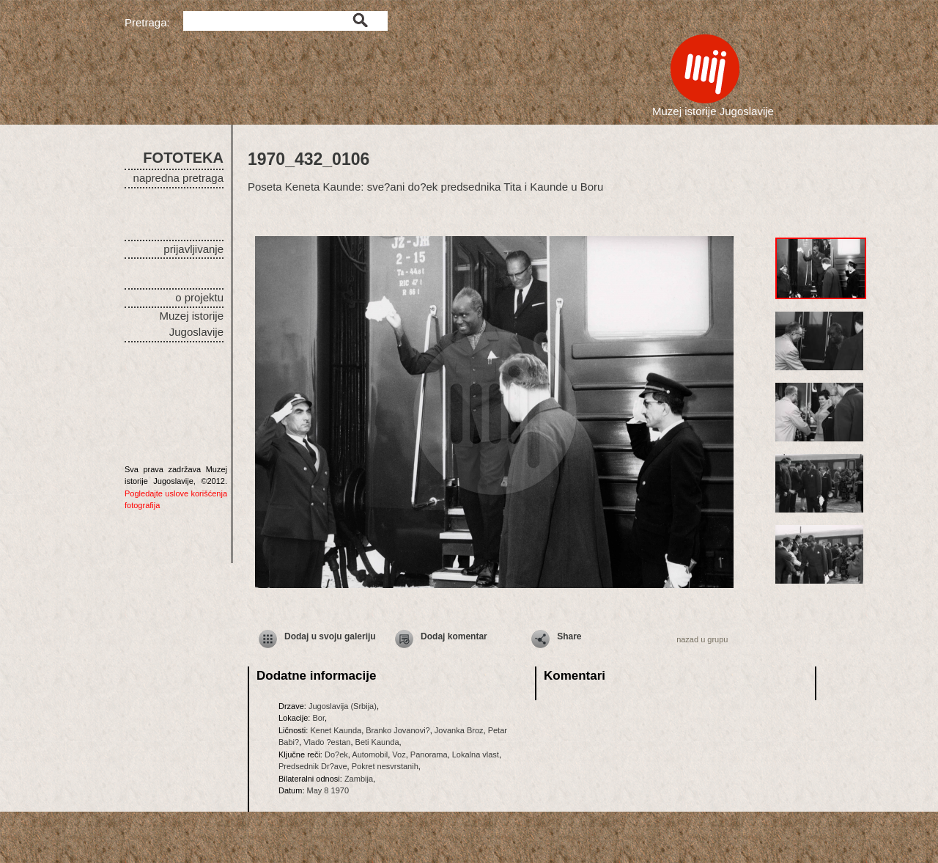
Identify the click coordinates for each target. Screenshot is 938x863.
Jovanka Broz (459, 730)
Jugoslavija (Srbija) (343, 706)
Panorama (429, 754)
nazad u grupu (702, 639)
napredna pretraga (178, 178)
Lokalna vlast (475, 754)
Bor (318, 717)
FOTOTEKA (183, 158)
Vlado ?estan (326, 742)
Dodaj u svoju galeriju (330, 636)
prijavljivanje (193, 249)
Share (569, 636)
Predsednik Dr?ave (312, 766)
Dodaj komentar (454, 636)
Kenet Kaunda (335, 730)
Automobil (370, 754)
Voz (398, 754)
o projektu (199, 297)
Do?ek (336, 754)
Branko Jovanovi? (397, 730)
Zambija (358, 778)
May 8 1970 (328, 790)
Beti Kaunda (377, 742)
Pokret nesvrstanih (385, 766)
